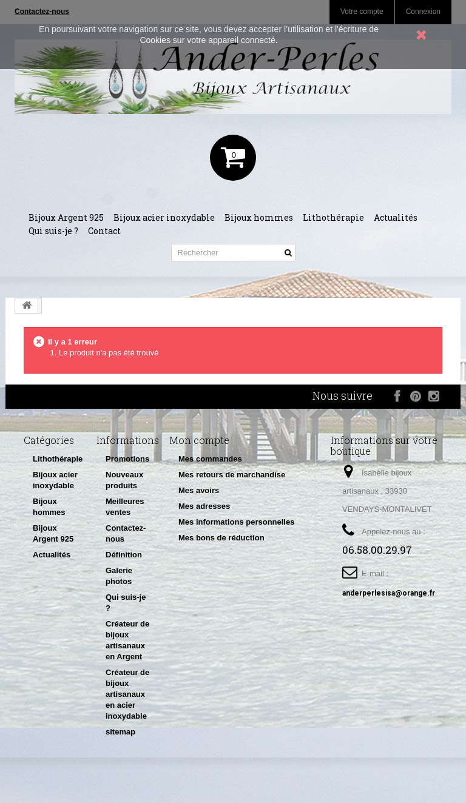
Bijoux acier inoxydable (164, 217)
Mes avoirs (198, 490)
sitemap (120, 731)
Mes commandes (210, 458)
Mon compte (199, 440)
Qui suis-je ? (53, 231)
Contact (104, 231)
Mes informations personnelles (236, 521)
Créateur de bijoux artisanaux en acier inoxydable (127, 694)
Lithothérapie (333, 217)
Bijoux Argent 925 (66, 217)
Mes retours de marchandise (231, 474)
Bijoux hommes (259, 217)
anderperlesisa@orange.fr (388, 593)
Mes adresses (204, 506)
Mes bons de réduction (221, 537)
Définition (124, 554)
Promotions (127, 458)
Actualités (395, 217)
